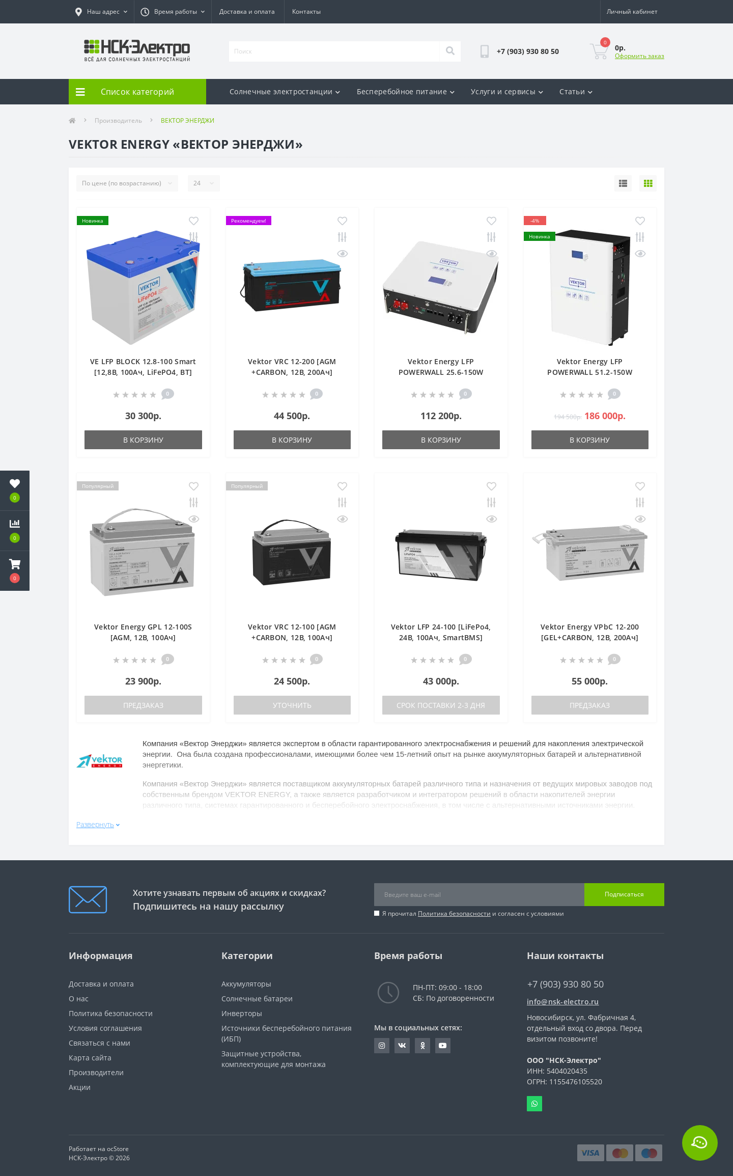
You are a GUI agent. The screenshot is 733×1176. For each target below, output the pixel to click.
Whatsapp (534, 1099)
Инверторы (241, 1009)
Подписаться (624, 890)
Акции (80, 1082)
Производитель (118, 120)
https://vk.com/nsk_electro (402, 1041)
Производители (96, 1068)
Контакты (306, 11)
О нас (79, 994)
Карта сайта (90, 1053)
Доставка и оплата (247, 11)
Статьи (576, 91)
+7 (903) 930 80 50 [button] (565, 980)
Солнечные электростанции (285, 91)
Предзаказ (143, 705)
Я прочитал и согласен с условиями (473, 909)
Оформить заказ (639, 55)
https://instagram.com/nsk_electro (382, 1041)
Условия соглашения (105, 1023)
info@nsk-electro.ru (563, 997)
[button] (15, 571)
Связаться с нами (99, 1038)
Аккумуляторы (246, 979)
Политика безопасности (454, 909)
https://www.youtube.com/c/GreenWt (443, 1041)
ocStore (118, 1144)
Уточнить (292, 705)
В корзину (143, 440)
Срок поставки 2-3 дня (441, 705)
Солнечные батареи (257, 994)
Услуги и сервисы (507, 91)
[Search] (450, 51)
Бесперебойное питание (406, 91)
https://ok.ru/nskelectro (422, 1041)
